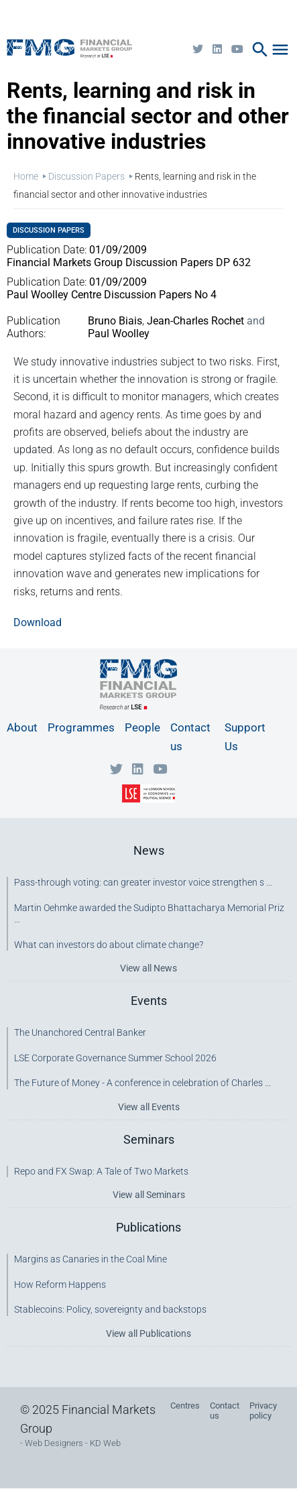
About (22, 727)
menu (280, 50)
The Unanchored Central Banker (80, 1032)
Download (37, 622)
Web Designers (54, 1443)
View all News (148, 968)
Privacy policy (263, 1411)
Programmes (81, 727)
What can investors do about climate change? (108, 944)
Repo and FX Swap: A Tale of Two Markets (101, 1171)
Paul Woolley (119, 333)
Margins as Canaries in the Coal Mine (90, 1259)
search (260, 50)
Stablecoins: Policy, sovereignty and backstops (110, 1309)
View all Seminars (149, 1194)
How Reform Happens (60, 1284)
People (142, 727)
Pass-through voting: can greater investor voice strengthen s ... (143, 882)
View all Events (149, 1106)
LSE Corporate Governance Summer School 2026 (115, 1058)
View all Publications (148, 1333)
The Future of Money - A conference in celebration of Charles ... (142, 1082)
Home (25, 176)
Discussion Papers (86, 176)
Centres (185, 1406)
